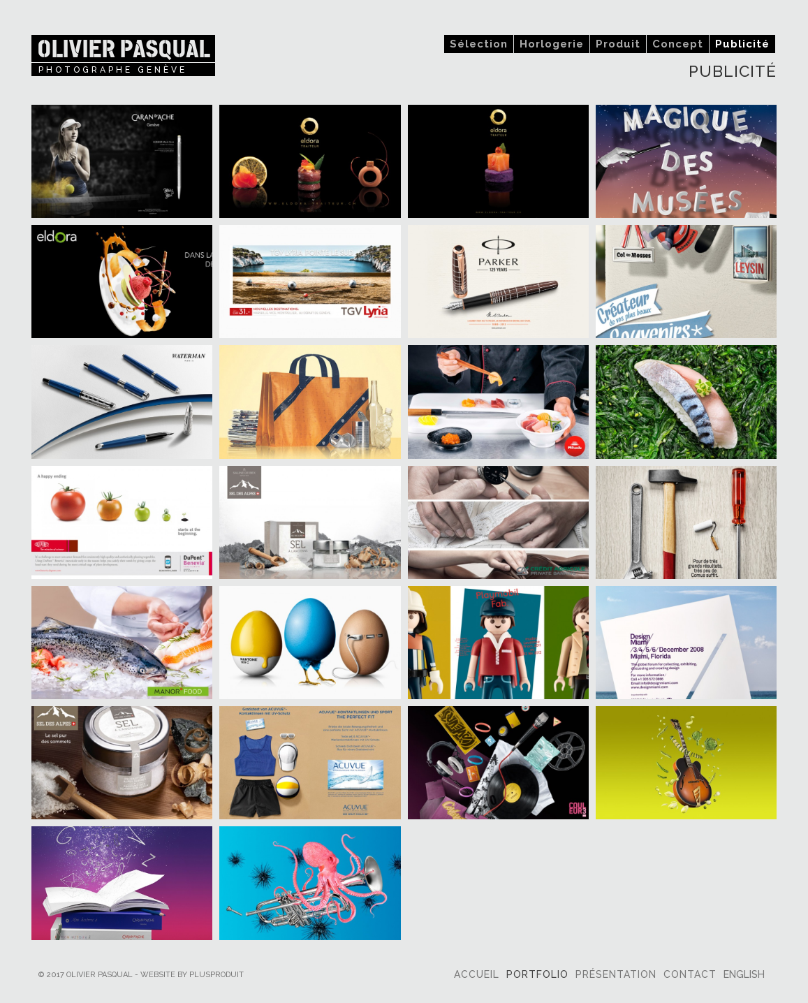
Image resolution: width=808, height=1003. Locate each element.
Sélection (479, 44)
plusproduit (216, 974)
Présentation (615, 974)
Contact (690, 974)
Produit (618, 44)
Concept (677, 44)
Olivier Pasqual (123, 48)
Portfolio (537, 974)
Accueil (476, 974)
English (744, 974)
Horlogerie (552, 44)
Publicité (742, 44)
